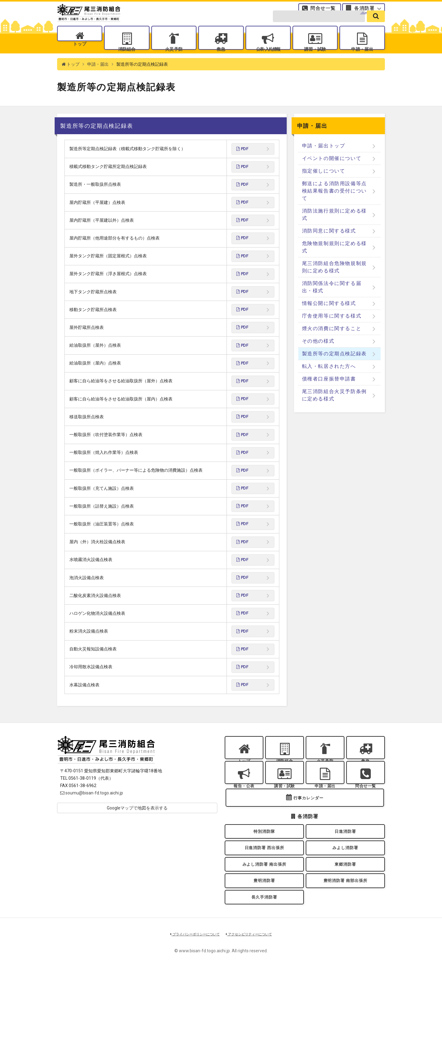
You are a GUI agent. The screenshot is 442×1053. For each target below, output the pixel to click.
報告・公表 (244, 845)
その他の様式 (318, 357)
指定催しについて (323, 187)
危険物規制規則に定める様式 (334, 263)
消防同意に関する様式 (329, 247)
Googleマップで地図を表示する (137, 858)
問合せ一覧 (323, 11)
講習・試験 (315, 58)
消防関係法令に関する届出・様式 (332, 303)
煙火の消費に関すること (332, 344)
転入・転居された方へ (329, 382)
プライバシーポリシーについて (191, 1017)
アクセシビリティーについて (253, 1017)
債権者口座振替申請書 (329, 395)
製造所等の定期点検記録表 (334, 369)
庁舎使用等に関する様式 (332, 332)
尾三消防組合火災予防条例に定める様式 (334, 411)
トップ (80, 58)
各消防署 (364, 11)
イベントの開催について (332, 174)
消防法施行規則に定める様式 (334, 230)
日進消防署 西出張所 (264, 919)
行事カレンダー (308, 864)
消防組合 (127, 58)
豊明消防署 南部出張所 (345, 958)
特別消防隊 (264, 899)
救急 (220, 58)
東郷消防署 (345, 939)
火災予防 (173, 58)
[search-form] (319, 25)
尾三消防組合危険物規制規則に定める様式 (334, 283)
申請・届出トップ (323, 162)
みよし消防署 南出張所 (264, 939)
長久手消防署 (264, 978)
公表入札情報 (268, 58)
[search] (376, 25)
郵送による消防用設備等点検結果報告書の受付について (334, 207)
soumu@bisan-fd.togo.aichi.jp (91, 843)
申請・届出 (362, 58)
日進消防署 (345, 899)
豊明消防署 (264, 958)
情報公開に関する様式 (329, 319)
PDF (243, 165)
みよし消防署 (345, 919)
